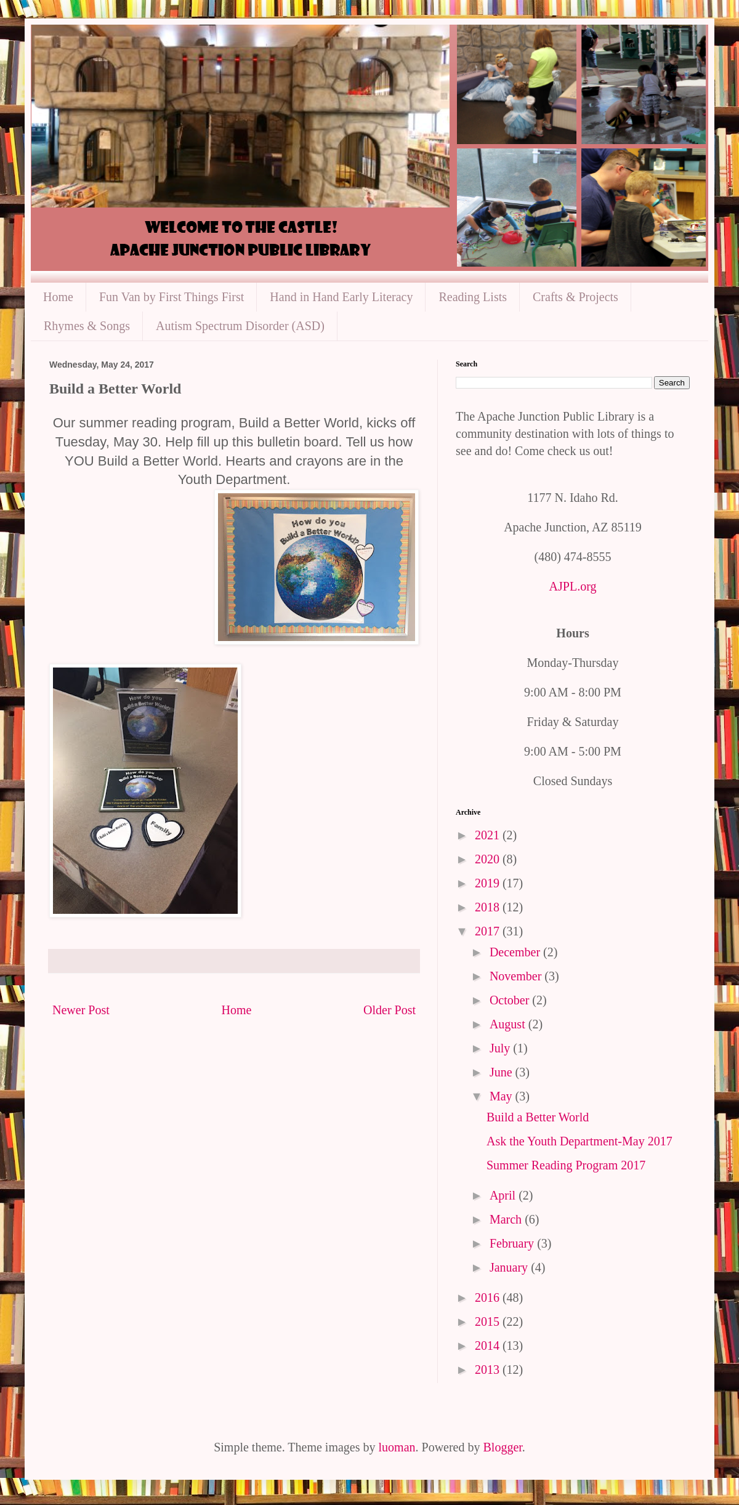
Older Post (389, 1010)
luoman (397, 1447)
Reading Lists (472, 297)
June (502, 1072)
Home (58, 297)
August (509, 1024)
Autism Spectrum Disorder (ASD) (240, 326)
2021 (489, 835)
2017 (489, 931)
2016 (489, 1297)
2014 (489, 1345)
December (516, 952)
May (502, 1096)
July (501, 1048)
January (510, 1267)
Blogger (502, 1447)
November (517, 976)
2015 (489, 1321)
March (507, 1219)
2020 (489, 859)
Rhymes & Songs (87, 326)
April (504, 1195)
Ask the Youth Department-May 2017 (579, 1141)
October (511, 1000)
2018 (489, 907)
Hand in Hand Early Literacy (341, 297)
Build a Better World (538, 1117)
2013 (489, 1369)
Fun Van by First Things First (171, 297)
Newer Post (81, 1010)
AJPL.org (573, 586)
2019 (489, 883)
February (513, 1243)
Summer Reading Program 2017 (566, 1165)
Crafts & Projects (575, 297)
